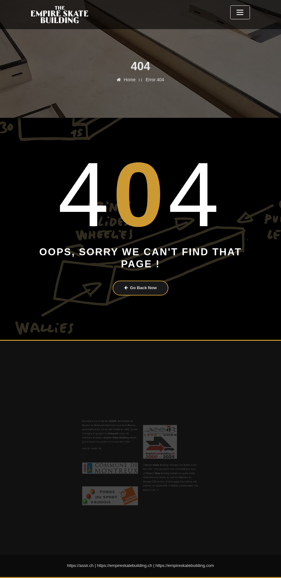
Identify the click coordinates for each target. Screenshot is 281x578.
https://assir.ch (80, 565)
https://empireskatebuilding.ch (124, 565)
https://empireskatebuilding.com (184, 565)
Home (129, 73)
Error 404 (155, 73)
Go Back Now (140, 287)
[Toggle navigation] (240, 12)
